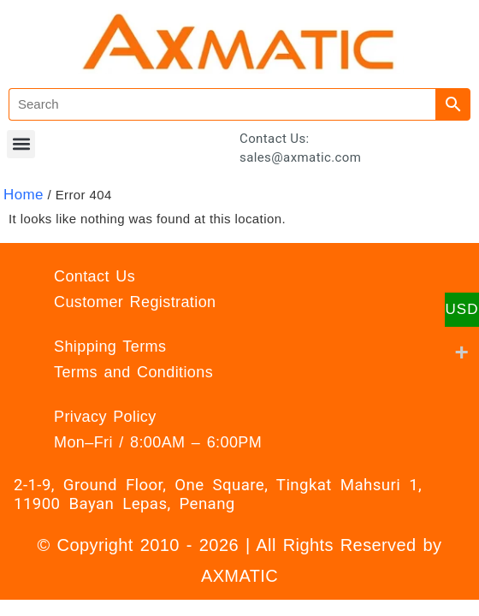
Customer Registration (135, 302)
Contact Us (94, 276)
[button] (21, 144)
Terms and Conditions (133, 372)
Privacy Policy (105, 416)
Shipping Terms (110, 346)
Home (23, 195)
